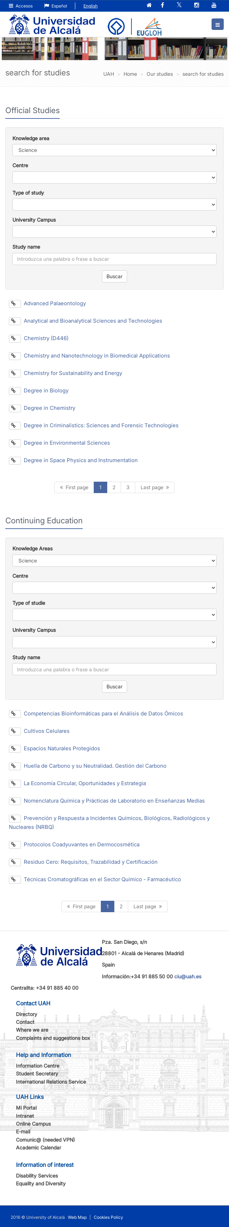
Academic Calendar (38, 1147)
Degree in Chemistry (42, 407)
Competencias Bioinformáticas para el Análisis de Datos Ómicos (96, 713)
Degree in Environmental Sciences (59, 442)
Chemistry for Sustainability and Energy (65, 373)
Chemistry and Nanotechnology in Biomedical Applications (89, 355)
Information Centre (37, 1066)
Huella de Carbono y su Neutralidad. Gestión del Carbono (88, 765)
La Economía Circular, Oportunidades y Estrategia (77, 783)
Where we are (32, 1030)
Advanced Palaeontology (47, 303)
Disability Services (37, 1176)
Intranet (25, 1116)
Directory (26, 1014)
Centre (20, 165)
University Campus (34, 220)
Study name (26, 247)
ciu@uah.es (187, 976)
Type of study (28, 193)
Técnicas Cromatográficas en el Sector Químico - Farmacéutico (95, 879)
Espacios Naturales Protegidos (54, 748)
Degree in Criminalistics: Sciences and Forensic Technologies (94, 425)
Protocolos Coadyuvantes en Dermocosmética (74, 844)
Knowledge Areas (32, 548)
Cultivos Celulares (39, 731)
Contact (25, 1022)
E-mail (23, 1131)
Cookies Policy (108, 1217)
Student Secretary (37, 1073)
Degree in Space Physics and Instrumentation (73, 460)
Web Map (77, 1217)
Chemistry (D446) (39, 338)
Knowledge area (30, 138)
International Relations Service (51, 1082)
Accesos (21, 6)
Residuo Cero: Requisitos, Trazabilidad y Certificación (83, 861)
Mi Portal (26, 1108)
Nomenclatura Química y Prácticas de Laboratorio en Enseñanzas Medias (107, 800)
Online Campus (33, 1124)
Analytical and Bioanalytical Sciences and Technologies (85, 320)
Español (55, 6)
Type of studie (28, 603)
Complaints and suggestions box (53, 1038)
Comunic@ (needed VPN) (45, 1140)
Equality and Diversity (41, 1183)
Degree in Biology (39, 390)
